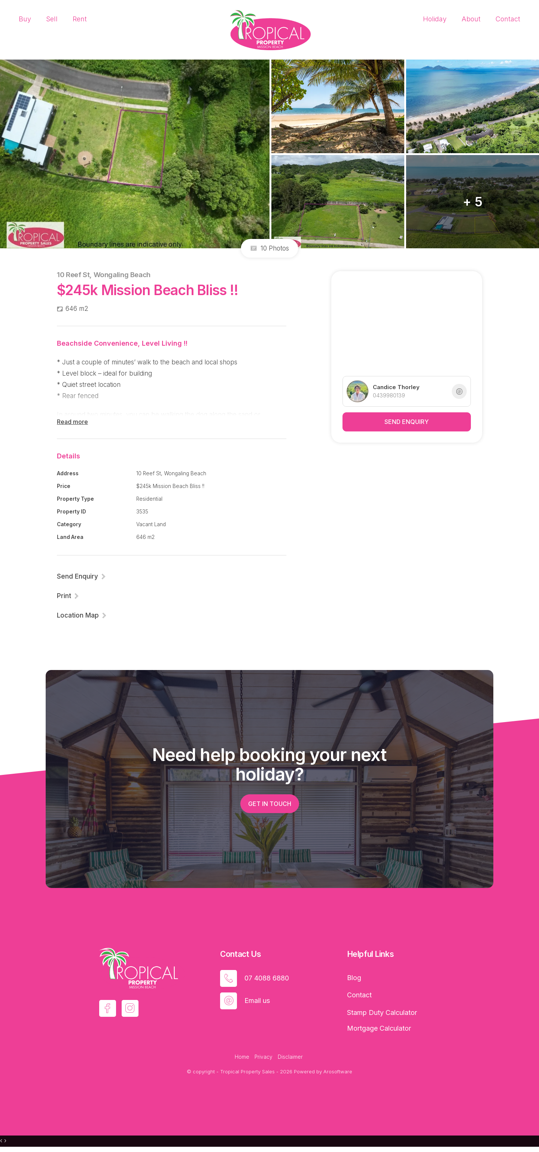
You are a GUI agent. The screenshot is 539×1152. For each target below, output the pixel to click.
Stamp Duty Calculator (382, 1012)
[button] (68, 596)
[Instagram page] (130, 1008)
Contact (508, 19)
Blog (354, 978)
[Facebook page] (107, 1008)
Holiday (435, 19)
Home (242, 1057)
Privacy (263, 1057)
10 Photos (269, 248)
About (471, 19)
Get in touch (269, 803)
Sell (52, 19)
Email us (257, 1000)
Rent (80, 19)
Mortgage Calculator (379, 1028)
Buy (25, 19)
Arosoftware (337, 1071)
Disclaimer (290, 1057)
